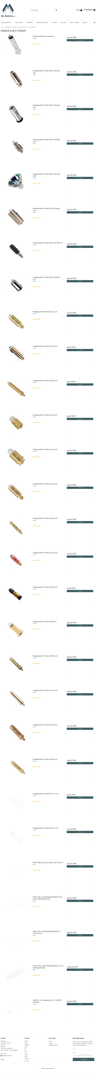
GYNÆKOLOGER (19, 22)
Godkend (83, 1059)
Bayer (26, 1047)
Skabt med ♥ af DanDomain (48, 1068)
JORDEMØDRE (29, 22)
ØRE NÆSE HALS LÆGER (42, 22)
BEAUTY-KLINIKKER (74, 22)
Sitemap (2, 1059)
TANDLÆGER (63, 22)
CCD (26, 1052)
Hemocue (27, 1058)
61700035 (3, 1053)
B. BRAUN (27, 1045)
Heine (26, 1056)
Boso (26, 1050)
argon (26, 1043)
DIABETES (85, 22)
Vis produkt (80, 40)
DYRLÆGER (54, 22)
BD (25, 1049)
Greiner (26, 1054)
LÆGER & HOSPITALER (6, 22)
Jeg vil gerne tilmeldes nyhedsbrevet (84, 1055)
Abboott (26, 1041)
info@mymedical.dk (6, 1055)
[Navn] (83, 1048)
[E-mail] (83, 1052)
